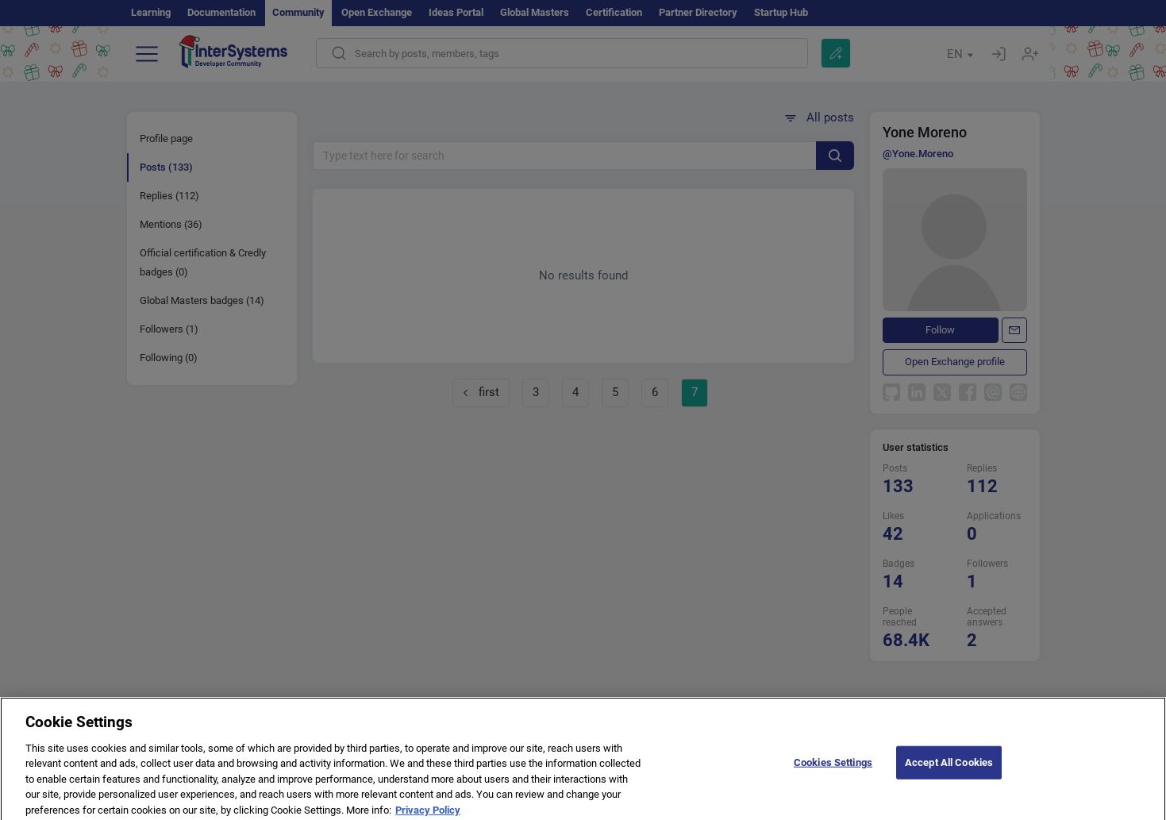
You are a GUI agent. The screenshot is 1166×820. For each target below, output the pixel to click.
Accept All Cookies (949, 769)
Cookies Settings (833, 769)
